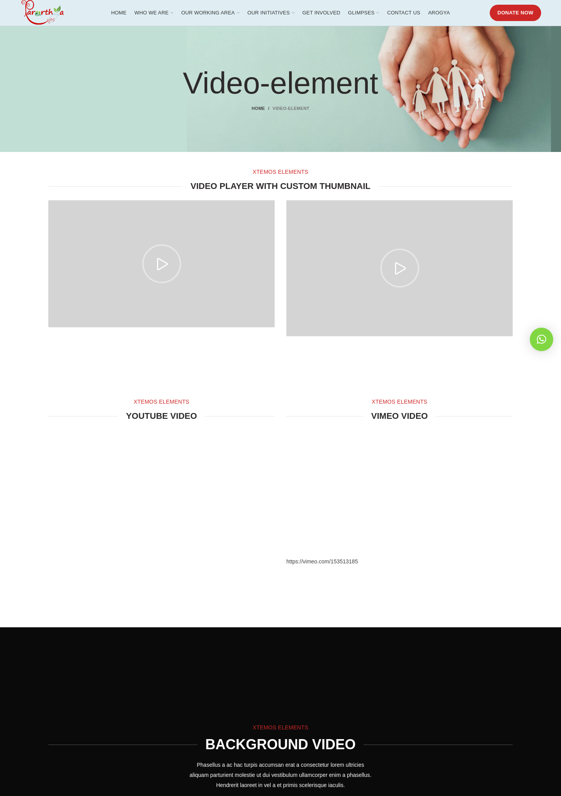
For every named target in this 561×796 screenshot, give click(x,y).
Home (258, 114)
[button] (541, 339)
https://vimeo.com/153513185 (322, 567)
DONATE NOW (515, 15)
